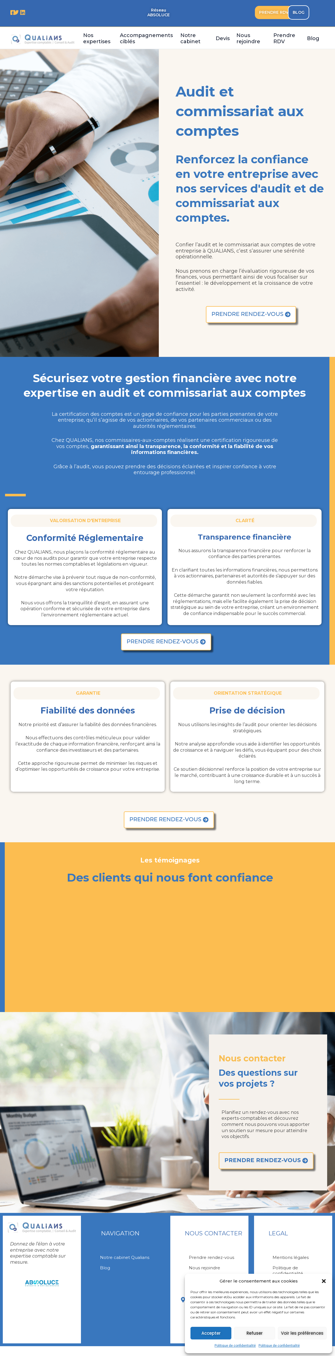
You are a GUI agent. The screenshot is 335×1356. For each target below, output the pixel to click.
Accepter (211, 1333)
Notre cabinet (190, 38)
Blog (313, 38)
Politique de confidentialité (235, 1346)
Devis (223, 38)
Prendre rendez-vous (213, 1263)
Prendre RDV (284, 38)
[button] (324, 1281)
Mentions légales (291, 1263)
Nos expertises (96, 38)
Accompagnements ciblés (146, 38)
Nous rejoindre (248, 38)
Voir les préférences (302, 1333)
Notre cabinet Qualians (126, 1263)
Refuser (254, 1333)
